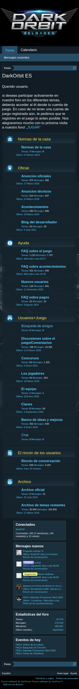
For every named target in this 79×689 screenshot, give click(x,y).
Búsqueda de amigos (37, 326)
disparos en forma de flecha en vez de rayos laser (48, 586)
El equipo (28, 389)
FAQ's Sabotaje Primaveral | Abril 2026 (43, 597)
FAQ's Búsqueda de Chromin (31, 647)
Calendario (29, 50)
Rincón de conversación (40, 461)
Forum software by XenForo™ (47, 681)
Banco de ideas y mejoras (42, 420)
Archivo (24, 481)
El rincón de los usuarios (39, 453)
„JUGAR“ (33, 127)
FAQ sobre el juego (36, 251)
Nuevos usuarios (34, 282)
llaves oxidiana (38, 574)
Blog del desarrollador (39, 222)
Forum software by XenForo (16, 681)
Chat (24, 435)
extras (32, 562)
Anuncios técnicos (36, 191)
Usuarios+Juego (32, 318)
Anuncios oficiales (36, 176)
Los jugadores (32, 373)
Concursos (30, 358)
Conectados (25, 524)
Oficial (23, 168)
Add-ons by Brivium (13, 684)
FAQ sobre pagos (35, 297)
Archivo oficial (32, 490)
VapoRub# (57, 630)
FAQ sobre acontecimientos (43, 266)
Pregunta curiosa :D (33, 551)
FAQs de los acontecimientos (38, 603)
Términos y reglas (44, 678)
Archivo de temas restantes (43, 505)
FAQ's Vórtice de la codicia (29, 644)
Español (6, 673)
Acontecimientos (34, 207)
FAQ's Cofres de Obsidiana (30, 653)
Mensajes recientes (16, 57)
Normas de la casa (34, 139)
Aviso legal (62, 673)
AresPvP (20, 529)
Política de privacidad (67, 678)
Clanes (26, 404)
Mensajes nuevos (30, 546)
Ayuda (23, 243)
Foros (9, 50)
